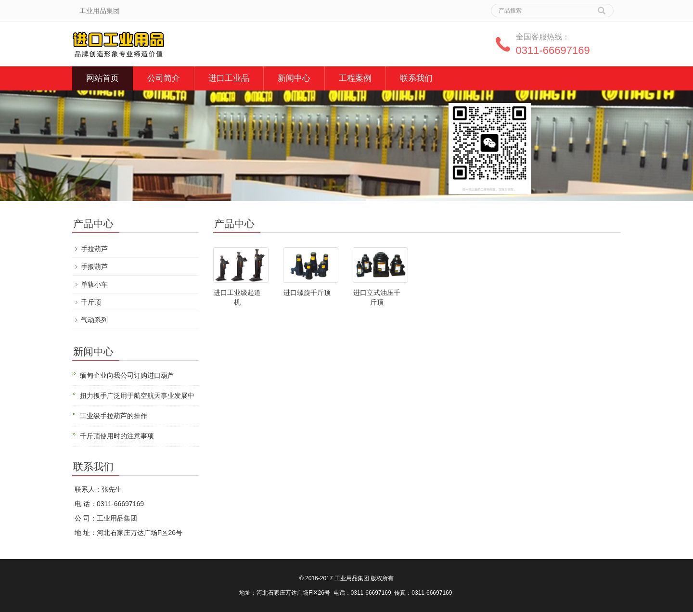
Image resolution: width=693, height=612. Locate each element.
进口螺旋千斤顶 (307, 292)
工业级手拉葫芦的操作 (113, 416)
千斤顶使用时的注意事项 (117, 436)
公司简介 (163, 78)
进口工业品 (228, 78)
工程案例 (355, 78)
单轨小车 (94, 284)
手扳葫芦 (94, 266)
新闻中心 (294, 78)
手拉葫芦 (94, 249)
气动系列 (94, 320)
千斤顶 (91, 302)
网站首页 (102, 78)
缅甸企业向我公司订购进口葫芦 (127, 375)
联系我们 (416, 78)
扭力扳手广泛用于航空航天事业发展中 (137, 395)
